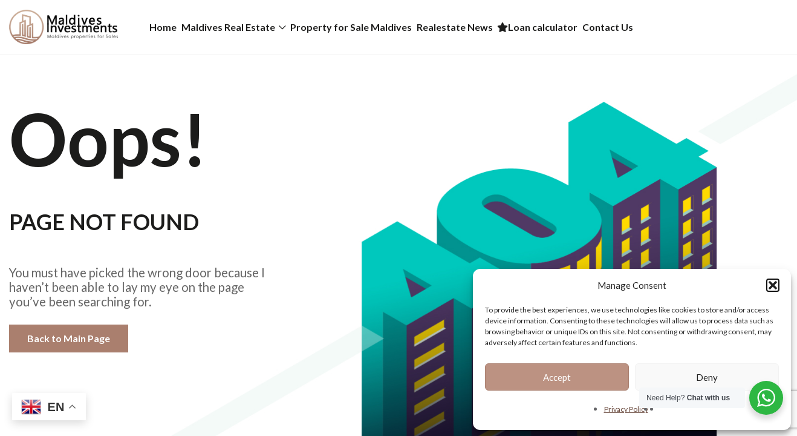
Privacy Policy (626, 409)
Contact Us (725, 27)
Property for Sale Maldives (405, 27)
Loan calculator (634, 27)
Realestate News (530, 27)
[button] (773, 285)
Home (173, 27)
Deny (707, 377)
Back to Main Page (68, 338)
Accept (557, 377)
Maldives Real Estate (260, 27)
